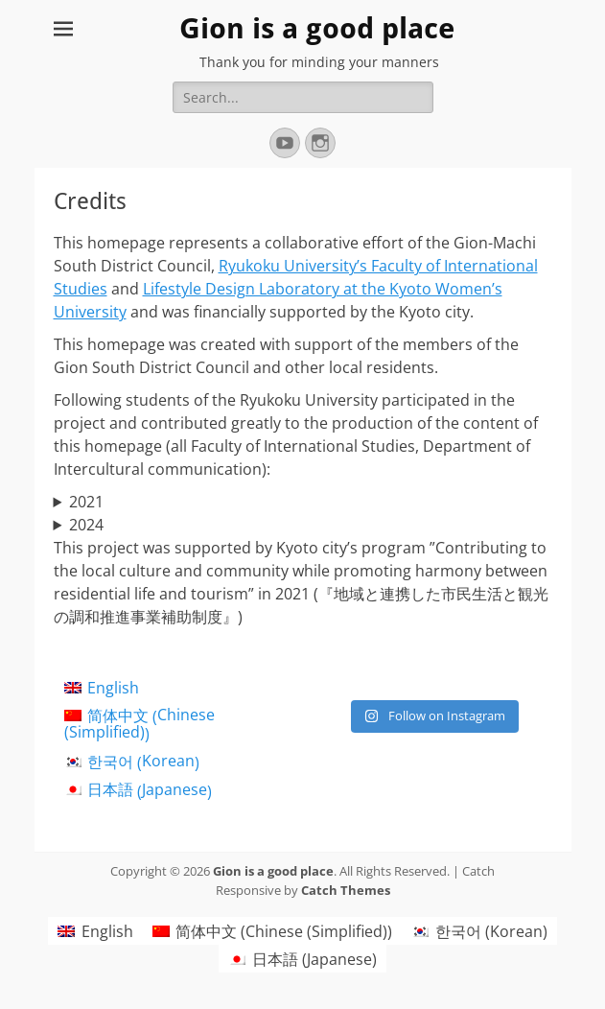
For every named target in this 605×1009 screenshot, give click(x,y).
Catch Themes (345, 890)
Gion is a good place (316, 28)
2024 (86, 524)
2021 (86, 501)
